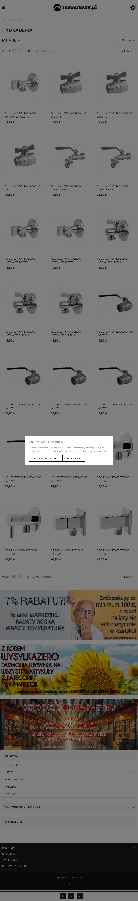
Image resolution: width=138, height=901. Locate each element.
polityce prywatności (73, 451)
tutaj (106, 451)
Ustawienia (73, 458)
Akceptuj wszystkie (45, 458)
